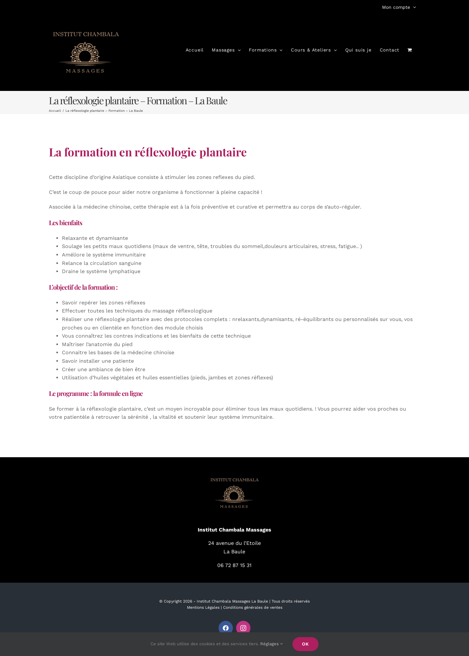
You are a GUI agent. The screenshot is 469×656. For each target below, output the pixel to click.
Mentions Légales (203, 607)
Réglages (271, 643)
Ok (305, 644)
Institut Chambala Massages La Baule (232, 601)
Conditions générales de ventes (252, 607)
